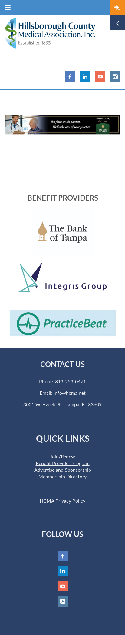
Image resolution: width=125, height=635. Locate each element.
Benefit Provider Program (63, 463)
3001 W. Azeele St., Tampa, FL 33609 (62, 404)
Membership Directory (62, 476)
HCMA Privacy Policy (62, 501)
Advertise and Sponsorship (62, 470)
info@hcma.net (70, 393)
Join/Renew (62, 456)
